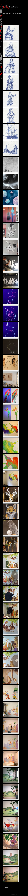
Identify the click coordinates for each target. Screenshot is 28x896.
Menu (25, 7)
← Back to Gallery (8, 887)
